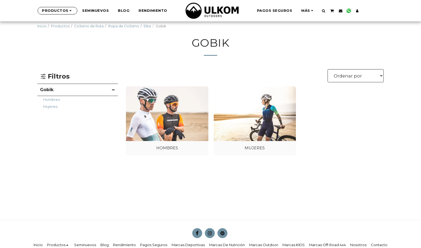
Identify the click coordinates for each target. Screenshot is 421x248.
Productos (60, 26)
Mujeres (50, 106)
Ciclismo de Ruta (89, 26)
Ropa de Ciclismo (123, 26)
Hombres (51, 99)
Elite (147, 26)
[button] (314, 11)
